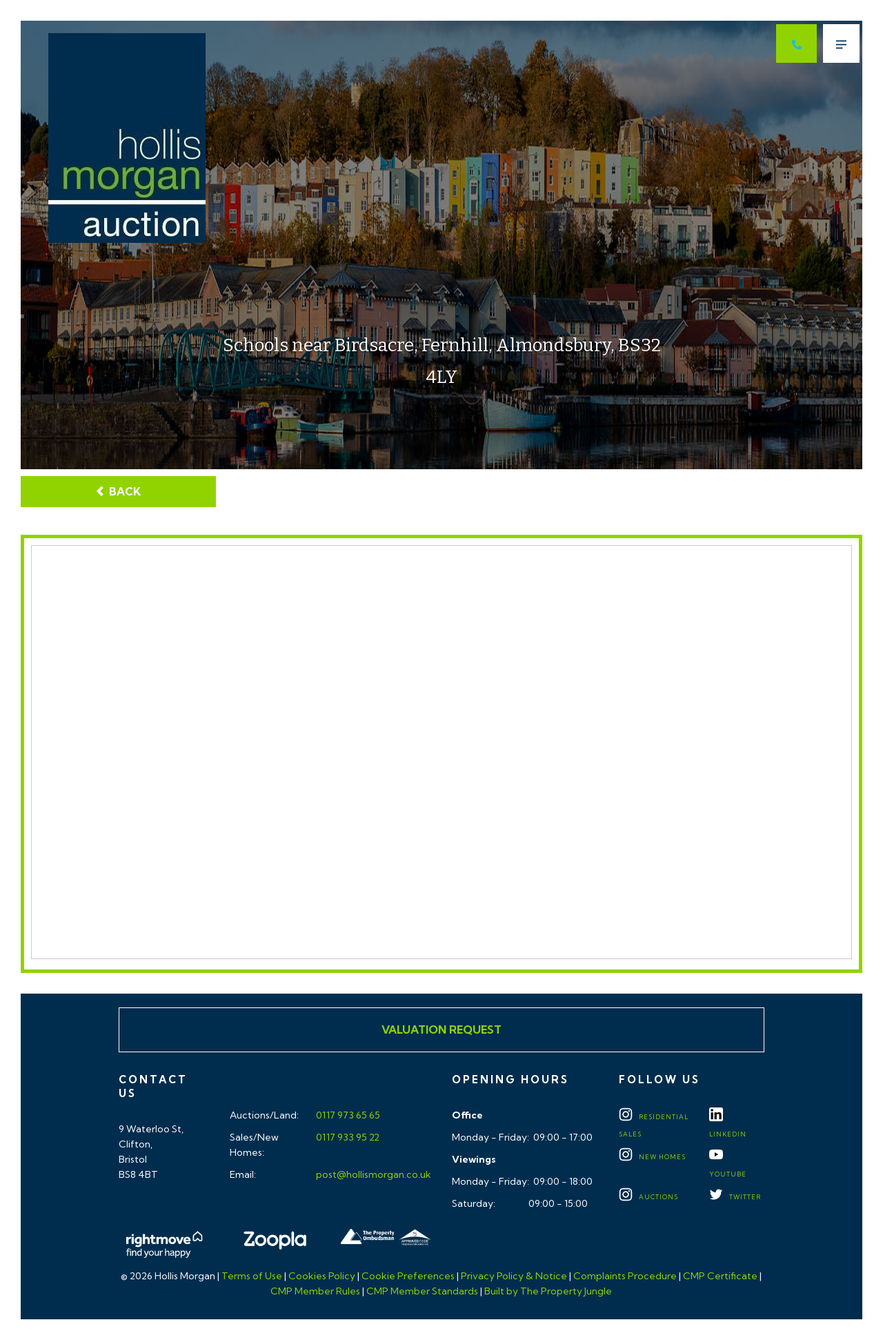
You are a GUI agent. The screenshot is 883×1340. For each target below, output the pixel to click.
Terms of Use (251, 1276)
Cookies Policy (321, 1276)
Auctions (648, 1197)
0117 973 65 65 (347, 1115)
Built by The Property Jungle (548, 1291)
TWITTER (735, 1197)
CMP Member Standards (422, 1291)
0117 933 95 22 (346, 1137)
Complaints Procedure (625, 1276)
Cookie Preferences (408, 1276)
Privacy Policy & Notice (514, 1276)
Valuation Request (441, 1029)
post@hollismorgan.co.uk (372, 1174)
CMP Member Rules (315, 1291)
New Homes (652, 1157)
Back (118, 491)
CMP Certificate (720, 1276)
